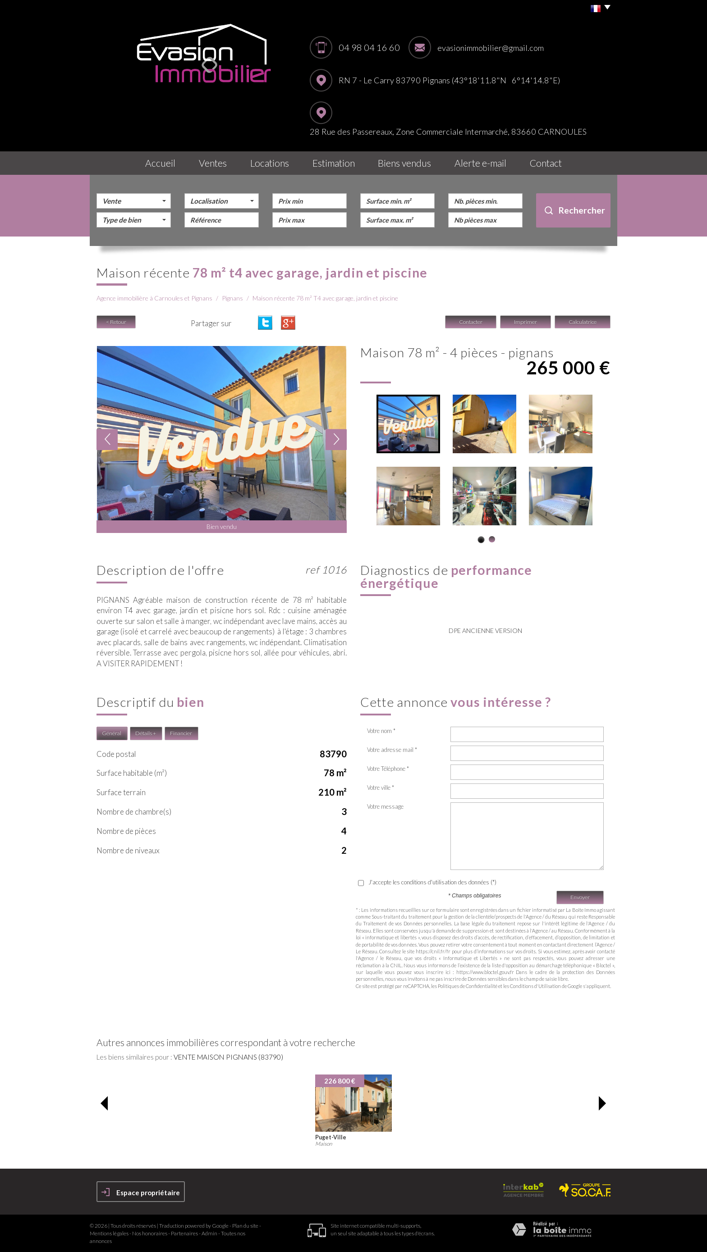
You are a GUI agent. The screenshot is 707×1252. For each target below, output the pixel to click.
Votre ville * (380, 787)
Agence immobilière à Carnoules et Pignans (154, 298)
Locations (269, 162)
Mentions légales (109, 1233)
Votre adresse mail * (392, 749)
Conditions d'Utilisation (535, 986)
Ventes (213, 162)
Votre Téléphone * (388, 768)
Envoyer (580, 897)
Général (111, 733)
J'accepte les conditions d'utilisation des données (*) (432, 882)
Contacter (470, 322)
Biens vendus (404, 162)
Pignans (232, 298)
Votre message (385, 806)
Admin (209, 1233)
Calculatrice (583, 322)
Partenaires (184, 1233)
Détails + (145, 733)
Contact (546, 162)
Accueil (160, 162)
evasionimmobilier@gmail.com (490, 48)
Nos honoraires (149, 1233)
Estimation (333, 162)
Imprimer (525, 322)
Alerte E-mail (480, 162)
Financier (181, 733)
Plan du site (245, 1225)
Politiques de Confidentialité (467, 986)
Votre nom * (381, 730)
